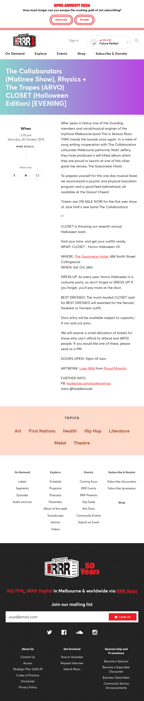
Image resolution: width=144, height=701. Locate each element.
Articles (55, 522)
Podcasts (55, 495)
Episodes (22, 495)
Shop (121, 502)
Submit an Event (88, 522)
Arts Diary (88, 508)
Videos (55, 529)
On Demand (22, 472)
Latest (22, 481)
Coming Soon (89, 481)
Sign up (122, 617)
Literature (119, 431)
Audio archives (22, 502)
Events (88, 472)
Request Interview (72, 663)
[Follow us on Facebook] (64, 633)
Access (27, 663)
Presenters (55, 502)
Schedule (55, 481)
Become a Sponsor (116, 661)
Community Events (88, 515)
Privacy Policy (28, 687)
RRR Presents (88, 495)
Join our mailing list (72, 604)
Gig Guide (88, 502)
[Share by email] (37, 175)
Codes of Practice (27, 675)
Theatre (82, 443)
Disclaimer (28, 681)
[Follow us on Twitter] (49, 632)
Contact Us (27, 657)
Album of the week (55, 508)
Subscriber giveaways (122, 488)
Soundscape (55, 515)
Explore (55, 472)
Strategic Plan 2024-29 (28, 669)
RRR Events (88, 488)
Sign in (74, 40)
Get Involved (72, 649)
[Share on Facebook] (14, 175)
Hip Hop (92, 431)
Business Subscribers (116, 677)
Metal (60, 443)
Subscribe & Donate (121, 472)
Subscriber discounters (121, 481)
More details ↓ (26, 146)
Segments (22, 488)
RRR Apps (126, 591)
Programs (55, 488)
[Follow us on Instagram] (94, 633)
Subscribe (61, 19)
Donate (84, 19)
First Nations (42, 431)
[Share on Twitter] (26, 175)
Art (18, 431)
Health (70, 431)
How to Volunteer (72, 657)
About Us (28, 649)
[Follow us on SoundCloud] (79, 633)
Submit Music (72, 669)
